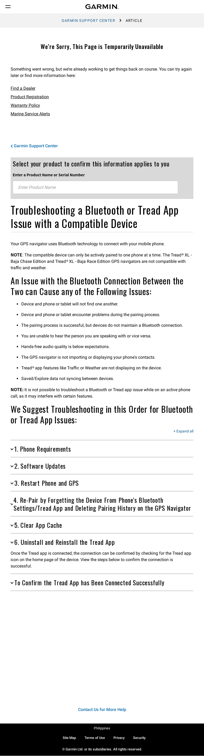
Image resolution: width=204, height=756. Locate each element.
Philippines (102, 728)
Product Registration (30, 96)
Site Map (69, 738)
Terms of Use (94, 738)
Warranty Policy (25, 105)
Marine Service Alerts (30, 113)
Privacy (119, 738)
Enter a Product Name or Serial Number (49, 174)
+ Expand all (183, 431)
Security (139, 738)
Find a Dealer (23, 88)
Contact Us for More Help (102, 709)
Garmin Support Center (88, 20)
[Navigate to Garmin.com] (102, 6)
